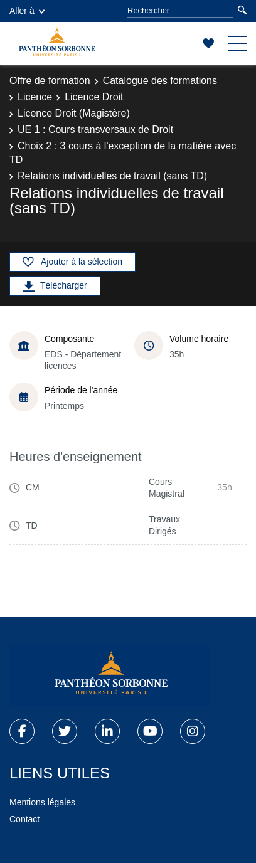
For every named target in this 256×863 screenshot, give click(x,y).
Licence (35, 97)
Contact (24, 819)
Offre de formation (49, 80)
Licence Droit (94, 97)
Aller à (27, 11)
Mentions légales (42, 802)
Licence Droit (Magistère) (74, 113)
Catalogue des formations (160, 80)
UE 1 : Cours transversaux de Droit (95, 129)
